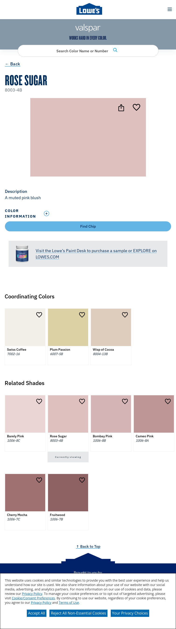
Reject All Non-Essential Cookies (78, 613)
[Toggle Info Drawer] (106, 213)
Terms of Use (69, 602)
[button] (169, 9)
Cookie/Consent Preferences (33, 598)
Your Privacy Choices (130, 613)
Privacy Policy (32, 593)
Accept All (36, 613)
